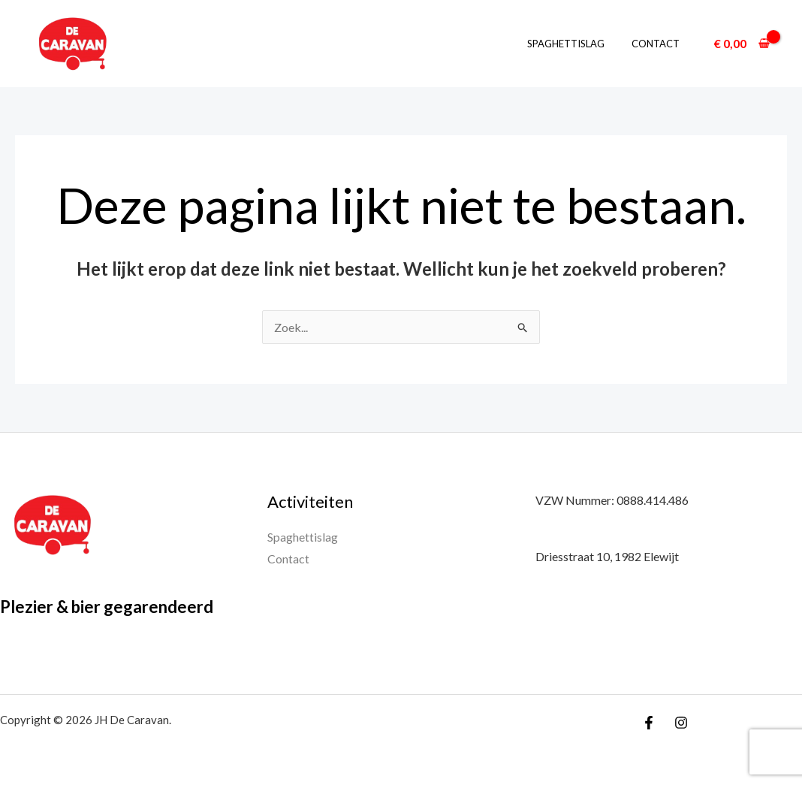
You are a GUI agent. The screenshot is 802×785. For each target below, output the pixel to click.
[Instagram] (681, 722)
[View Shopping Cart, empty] (741, 44)
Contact (659, 44)
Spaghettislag (576, 44)
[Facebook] (649, 722)
